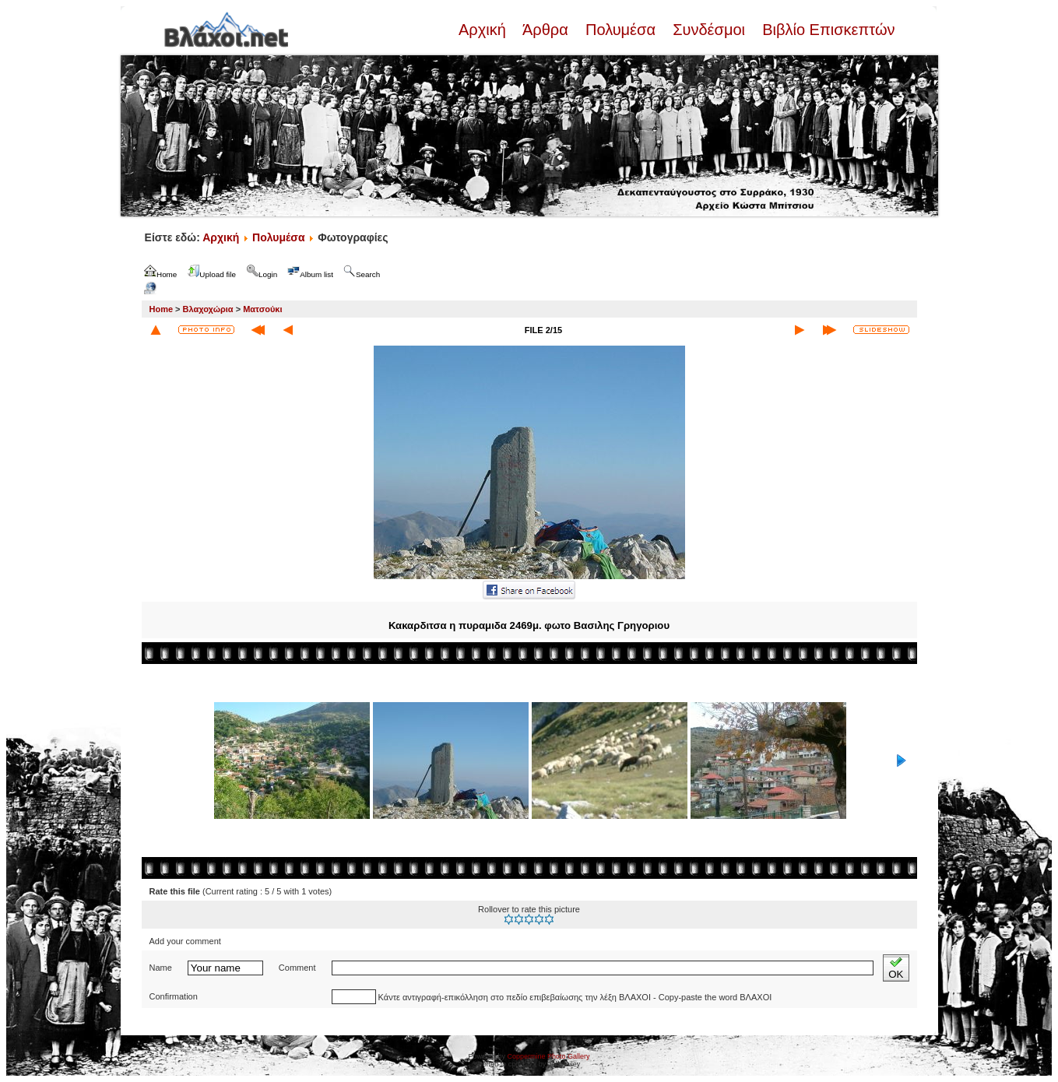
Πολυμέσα (620, 29)
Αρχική (484, 29)
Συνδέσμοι (709, 29)
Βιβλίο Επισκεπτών (826, 29)
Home (161, 309)
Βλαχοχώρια (208, 309)
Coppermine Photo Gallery (548, 1056)
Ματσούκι (262, 309)
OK (895, 968)
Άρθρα (545, 29)
